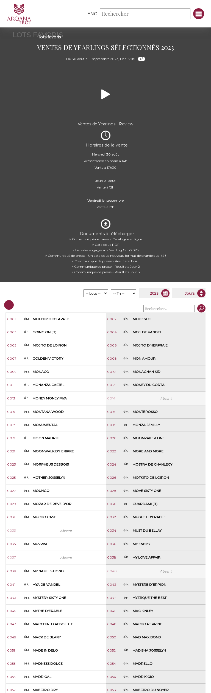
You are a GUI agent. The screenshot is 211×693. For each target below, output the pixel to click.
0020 (111, 438)
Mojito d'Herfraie (150, 345)
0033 (11, 530)
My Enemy (141, 544)
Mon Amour (144, 358)
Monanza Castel (48, 385)
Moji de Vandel (147, 332)
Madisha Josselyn (149, 650)
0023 (11, 464)
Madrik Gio (143, 677)
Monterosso (145, 412)
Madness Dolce (48, 663)
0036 (111, 544)
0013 (11, 398)
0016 (111, 412)
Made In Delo (45, 650)
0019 (11, 438)
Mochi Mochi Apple (51, 319)
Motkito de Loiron (151, 477)
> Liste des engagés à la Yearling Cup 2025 (105, 250)
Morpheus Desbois (51, 464)
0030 (111, 504)
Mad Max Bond (147, 637)
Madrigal (42, 677)
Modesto (142, 319)
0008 (112, 358)
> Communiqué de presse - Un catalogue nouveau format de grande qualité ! (105, 255)
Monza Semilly (146, 425)
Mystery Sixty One (49, 598)
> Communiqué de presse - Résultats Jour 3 (105, 272)
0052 (111, 650)
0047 (11, 624)
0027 (11, 491)
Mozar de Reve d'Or (52, 504)
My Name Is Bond (48, 571)
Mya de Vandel (46, 584)
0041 (11, 584)
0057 (11, 690)
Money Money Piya (49, 398)
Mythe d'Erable (47, 611)
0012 (111, 385)
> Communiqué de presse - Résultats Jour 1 (105, 261)
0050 (111, 637)
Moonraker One (149, 438)
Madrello (142, 663)
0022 (111, 451)
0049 (11, 637)
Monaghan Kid (146, 372)
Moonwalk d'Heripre (53, 451)
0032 (111, 517)
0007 (11, 358)
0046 (111, 611)
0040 (112, 571)
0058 (111, 690)
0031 (11, 517)
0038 (111, 557)
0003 (11, 332)
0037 (11, 557)
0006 (111, 345)
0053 (11, 663)
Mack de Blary (47, 637)
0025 (11, 477)
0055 (11, 677)
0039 (11, 571)
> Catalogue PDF (105, 245)
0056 (111, 677)
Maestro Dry (45, 690)
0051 (11, 650)
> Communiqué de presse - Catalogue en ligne (105, 239)
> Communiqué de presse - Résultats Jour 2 (105, 266)
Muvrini (40, 544)
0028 (111, 491)
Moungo (41, 491)
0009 (11, 372)
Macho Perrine (147, 624)
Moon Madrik (45, 438)
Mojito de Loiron (49, 345)
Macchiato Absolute (53, 624)
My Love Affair (146, 557)
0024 (111, 464)
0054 (111, 663)
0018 (111, 425)
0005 (11, 345)
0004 (112, 332)
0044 (111, 598)
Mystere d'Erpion (149, 584)
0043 (11, 598)
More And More (148, 451)
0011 (10, 385)
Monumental (45, 425)
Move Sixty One (147, 491)
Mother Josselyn (48, 477)
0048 (111, 624)
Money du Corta (149, 385)
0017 (11, 425)
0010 (111, 372)
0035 (11, 544)
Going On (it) (44, 332)
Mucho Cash (44, 517)
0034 (111, 530)
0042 (111, 584)
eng (92, 13)
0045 (11, 611)
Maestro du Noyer (151, 690)
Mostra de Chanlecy (152, 464)
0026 (111, 477)
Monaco (41, 372)
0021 (11, 451)
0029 (11, 504)
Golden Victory (47, 358)
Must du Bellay (147, 530)
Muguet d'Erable (149, 517)
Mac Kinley (143, 611)
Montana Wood (48, 412)
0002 (111, 319)
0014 (111, 398)
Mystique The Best (149, 598)
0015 (11, 412)
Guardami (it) (144, 504)
